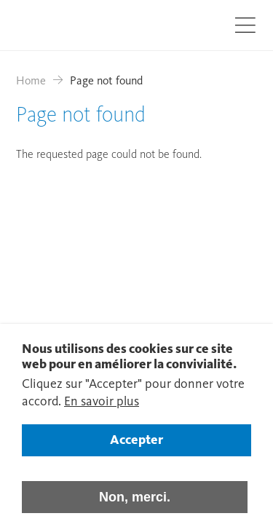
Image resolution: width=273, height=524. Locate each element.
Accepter (136, 450)
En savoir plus (101, 411)
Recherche (203, 24)
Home (31, 81)
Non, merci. (134, 507)
